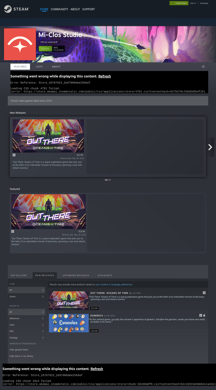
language (204, 3)
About (75, 9)
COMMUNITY (59, 9)
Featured (20, 66)
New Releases (44, 277)
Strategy (27, 339)
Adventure (27, 320)
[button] (45, 49)
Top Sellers (18, 277)
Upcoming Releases (76, 277)
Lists (39, 66)
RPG (27, 333)
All (27, 292)
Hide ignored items (19, 351)
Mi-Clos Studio (60, 35)
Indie (27, 326)
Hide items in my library (21, 358)
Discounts (105, 277)
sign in (193, 3)
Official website (49, 42)
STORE (44, 9)
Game (27, 298)
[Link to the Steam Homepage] (19, 11)
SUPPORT (88, 9)
